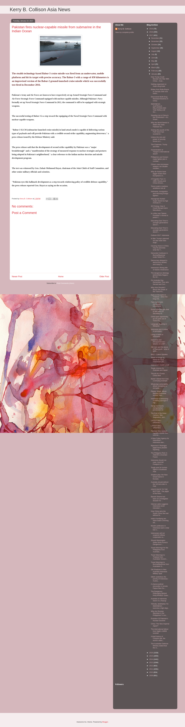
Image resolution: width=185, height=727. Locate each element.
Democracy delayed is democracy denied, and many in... (159, 262)
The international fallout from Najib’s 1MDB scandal (159, 631)
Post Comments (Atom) (65, 283)
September (155, 48)
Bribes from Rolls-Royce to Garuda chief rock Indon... (160, 91)
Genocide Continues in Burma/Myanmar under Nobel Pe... (159, 255)
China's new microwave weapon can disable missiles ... (159, 166)
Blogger (105, 722)
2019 (151, 29)
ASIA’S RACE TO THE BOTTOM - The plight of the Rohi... (160, 491)
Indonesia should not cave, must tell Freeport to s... (158, 462)
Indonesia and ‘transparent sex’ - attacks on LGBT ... (159, 342)
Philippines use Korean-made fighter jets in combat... (159, 159)
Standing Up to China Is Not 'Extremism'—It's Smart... (159, 117)
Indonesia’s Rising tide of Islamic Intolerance (160, 269)
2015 (151, 656)
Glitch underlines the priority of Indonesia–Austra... (159, 579)
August (154, 51)
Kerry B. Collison (124, 29)
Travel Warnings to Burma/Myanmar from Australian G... (160, 564)
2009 (151, 675)
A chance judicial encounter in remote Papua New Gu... (159, 586)
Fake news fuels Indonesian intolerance (157, 304)
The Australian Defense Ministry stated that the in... (159, 646)
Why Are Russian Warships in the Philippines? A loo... (159, 613)
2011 (151, 669)
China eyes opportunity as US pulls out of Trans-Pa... (159, 319)
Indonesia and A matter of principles (159, 330)
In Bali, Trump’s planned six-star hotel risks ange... (160, 240)
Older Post (104, 276)
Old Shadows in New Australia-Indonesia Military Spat (159, 571)
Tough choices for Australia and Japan (159, 369)
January (154, 74)
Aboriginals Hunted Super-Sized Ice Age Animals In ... (159, 201)
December (155, 38)
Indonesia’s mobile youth (160, 365)
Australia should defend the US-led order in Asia (159, 484)
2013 (151, 662)
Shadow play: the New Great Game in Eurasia (159, 477)
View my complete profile (124, 32)
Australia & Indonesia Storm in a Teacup (159, 600)
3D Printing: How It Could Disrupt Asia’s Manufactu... (159, 208)
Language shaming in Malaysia (159, 325)
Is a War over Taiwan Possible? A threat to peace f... (159, 215)
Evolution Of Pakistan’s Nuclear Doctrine (159, 620)
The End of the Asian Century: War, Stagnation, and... (158, 415)
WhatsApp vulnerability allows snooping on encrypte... (159, 386)
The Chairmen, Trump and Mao (159, 146)
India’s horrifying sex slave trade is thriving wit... (159, 521)
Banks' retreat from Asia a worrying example (160, 380)
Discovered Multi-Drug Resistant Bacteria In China (159, 99)
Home (61, 276)
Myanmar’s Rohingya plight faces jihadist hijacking (159, 448)
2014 (151, 659)
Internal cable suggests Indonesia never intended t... (159, 506)
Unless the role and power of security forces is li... (158, 139)
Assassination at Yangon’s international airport (160, 152)
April (153, 64)
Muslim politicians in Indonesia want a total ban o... (160, 528)
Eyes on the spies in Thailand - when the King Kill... (159, 297)
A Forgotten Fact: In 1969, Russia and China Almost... (158, 181)
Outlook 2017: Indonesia (160, 235)
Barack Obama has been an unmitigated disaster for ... (159, 499)
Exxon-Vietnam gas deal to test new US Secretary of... (160, 311)
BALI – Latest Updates (159, 354)
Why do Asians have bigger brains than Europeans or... (158, 174)
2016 (151, 653)
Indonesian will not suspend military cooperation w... (158, 535)
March (153, 67)
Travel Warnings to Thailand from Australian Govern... (159, 557)
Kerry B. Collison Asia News (40, 9)
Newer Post (17, 276)
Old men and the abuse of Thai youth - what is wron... (160, 349)
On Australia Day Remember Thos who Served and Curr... (160, 282)
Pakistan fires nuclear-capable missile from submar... (159, 433)
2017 (151, 35)
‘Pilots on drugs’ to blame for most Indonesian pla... (158, 360)
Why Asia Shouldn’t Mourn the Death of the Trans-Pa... (159, 289)
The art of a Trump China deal (158, 375)
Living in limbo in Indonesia (157, 336)
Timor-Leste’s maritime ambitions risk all (159, 187)
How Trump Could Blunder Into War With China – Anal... (160, 79)
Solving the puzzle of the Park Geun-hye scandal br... (160, 132)
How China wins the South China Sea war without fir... (160, 513)
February (155, 71)
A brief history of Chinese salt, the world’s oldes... (158, 638)
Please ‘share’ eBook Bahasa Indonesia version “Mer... (158, 393)
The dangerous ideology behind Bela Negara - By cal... (160, 275)
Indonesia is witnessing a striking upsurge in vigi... (159, 401)
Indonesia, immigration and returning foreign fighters (159, 193)
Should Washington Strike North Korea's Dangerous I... (159, 542)
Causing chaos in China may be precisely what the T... (159, 248)
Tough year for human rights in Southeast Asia (159, 469)
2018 (151, 32)
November (155, 41)
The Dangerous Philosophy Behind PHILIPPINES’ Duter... (160, 593)
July (153, 54)
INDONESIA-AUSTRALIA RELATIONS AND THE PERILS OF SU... (158, 108)
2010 (151, 672)
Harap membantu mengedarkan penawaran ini (157, 408)
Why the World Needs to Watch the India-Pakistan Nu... (160, 125)
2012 (151, 666)
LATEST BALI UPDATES (156, 421)
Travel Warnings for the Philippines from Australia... (159, 550)
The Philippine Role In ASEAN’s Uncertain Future (159, 455)
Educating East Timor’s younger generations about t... (159, 223)
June (153, 58)
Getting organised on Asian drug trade (158, 85)
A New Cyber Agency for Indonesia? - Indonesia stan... (160, 440)
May (153, 61)
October (154, 45)
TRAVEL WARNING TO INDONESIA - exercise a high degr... (160, 606)
